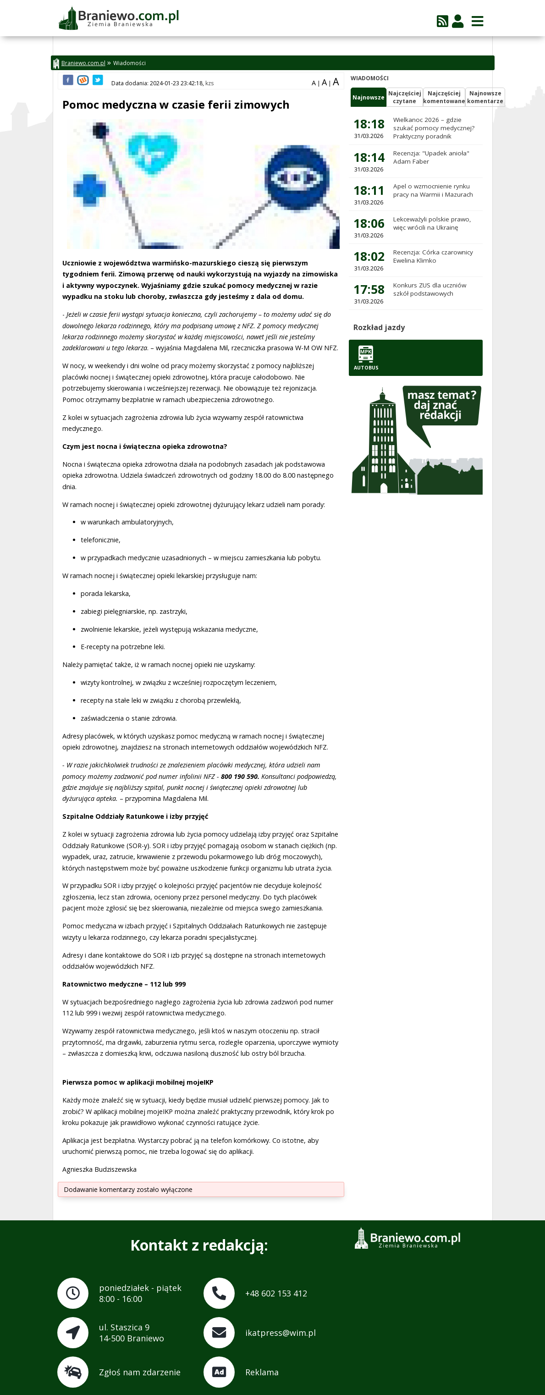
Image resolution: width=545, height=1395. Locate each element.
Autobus (366, 358)
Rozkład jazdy (379, 327)
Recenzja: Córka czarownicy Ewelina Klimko (433, 256)
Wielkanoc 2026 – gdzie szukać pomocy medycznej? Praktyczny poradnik (433, 128)
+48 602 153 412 (276, 1293)
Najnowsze (368, 97)
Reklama (262, 1372)
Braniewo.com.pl (79, 63)
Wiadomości (129, 63)
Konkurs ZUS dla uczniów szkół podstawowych (429, 289)
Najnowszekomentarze (485, 97)
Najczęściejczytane (404, 97)
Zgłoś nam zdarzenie (140, 1372)
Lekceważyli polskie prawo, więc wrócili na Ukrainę (432, 223)
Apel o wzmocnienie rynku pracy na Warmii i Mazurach (433, 190)
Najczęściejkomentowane (444, 97)
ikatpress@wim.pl (280, 1332)
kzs (209, 83)
